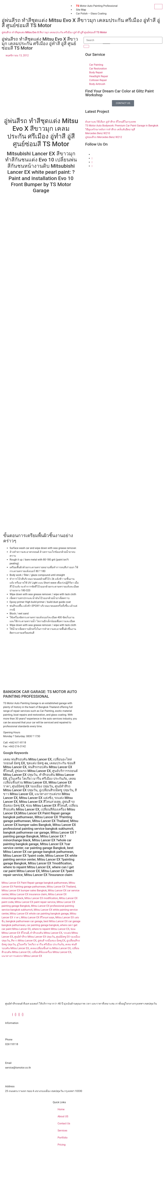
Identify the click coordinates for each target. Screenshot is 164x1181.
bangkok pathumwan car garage (24, 921)
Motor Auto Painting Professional (97, 5)
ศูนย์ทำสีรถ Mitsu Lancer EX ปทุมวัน (34, 936)
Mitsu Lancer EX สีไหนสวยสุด (37, 917)
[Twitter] (92, 158)
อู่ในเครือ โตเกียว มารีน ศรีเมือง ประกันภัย (40, 944)
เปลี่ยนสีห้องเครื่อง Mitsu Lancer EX (51, 952)
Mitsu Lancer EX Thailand (61, 886)
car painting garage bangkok (43, 925)
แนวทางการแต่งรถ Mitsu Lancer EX (22, 955)
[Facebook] (12, 1014)
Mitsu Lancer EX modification (41, 898)
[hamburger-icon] (158, 6)
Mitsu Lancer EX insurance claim (28, 894)
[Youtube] (92, 166)
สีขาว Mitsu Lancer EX (24, 940)
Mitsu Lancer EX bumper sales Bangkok (24, 890)
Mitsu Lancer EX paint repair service (35, 902)
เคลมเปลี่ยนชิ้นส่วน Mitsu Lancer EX (50, 948)
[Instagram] (92, 162)
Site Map (81, 9)
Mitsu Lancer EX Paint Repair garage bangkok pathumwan (35, 882)
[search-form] (123, 40)
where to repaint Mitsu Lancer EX (50, 929)
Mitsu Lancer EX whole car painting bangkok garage (39, 913)
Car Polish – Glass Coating (91, 13)
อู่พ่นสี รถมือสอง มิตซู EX (51, 940)
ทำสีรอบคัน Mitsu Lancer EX (46, 932)
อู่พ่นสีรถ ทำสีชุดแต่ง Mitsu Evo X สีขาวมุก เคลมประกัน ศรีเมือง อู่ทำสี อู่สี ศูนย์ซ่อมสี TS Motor (54, 32)
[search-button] (86, 46)
